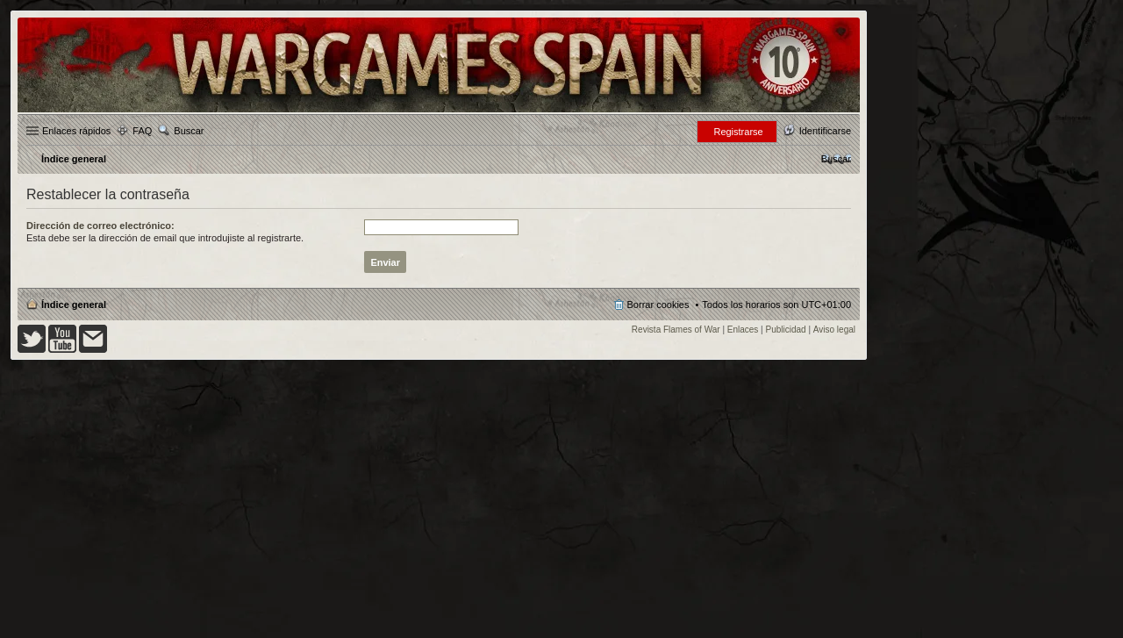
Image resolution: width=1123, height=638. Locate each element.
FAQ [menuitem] (142, 130)
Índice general (73, 304)
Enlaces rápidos (76, 130)
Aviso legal (834, 329)
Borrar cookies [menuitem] (658, 304)
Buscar (189, 130)
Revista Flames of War (676, 329)
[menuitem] (836, 159)
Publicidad (786, 329)
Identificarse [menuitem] (825, 130)
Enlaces (743, 329)
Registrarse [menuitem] (737, 131)
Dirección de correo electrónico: (100, 225)
